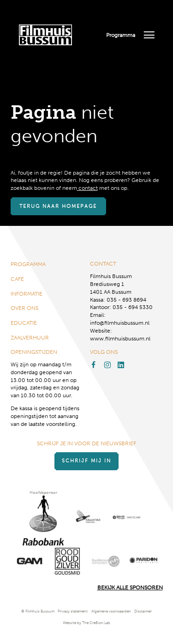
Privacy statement (73, 611)
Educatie (24, 323)
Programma (120, 35)
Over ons (24, 308)
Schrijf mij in (86, 461)
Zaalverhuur (30, 337)
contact (87, 188)
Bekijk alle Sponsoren (130, 587)
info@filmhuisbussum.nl (119, 323)
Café (17, 279)
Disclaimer (143, 611)
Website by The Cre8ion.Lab (86, 623)
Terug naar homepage (58, 206)
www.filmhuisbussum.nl (120, 338)
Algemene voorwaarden (111, 611)
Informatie (26, 294)
